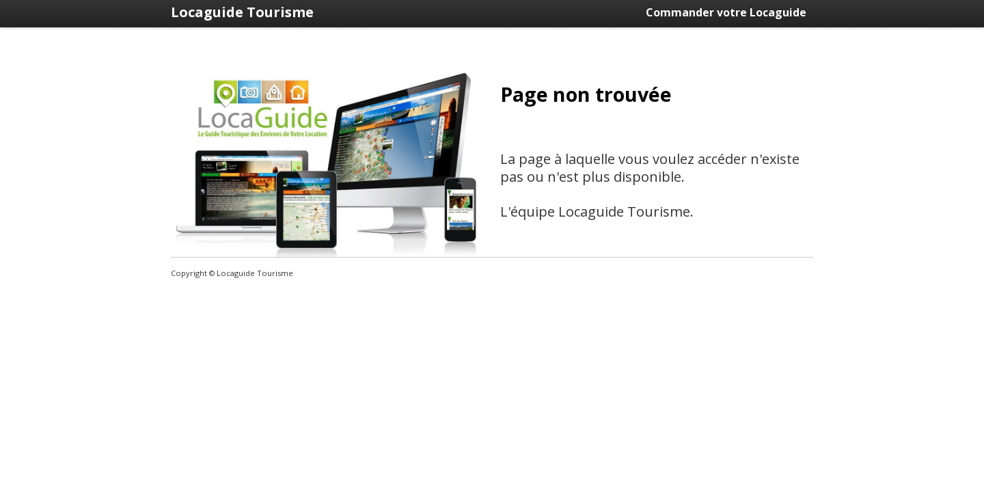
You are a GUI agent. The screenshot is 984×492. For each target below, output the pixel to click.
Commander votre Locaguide (726, 12)
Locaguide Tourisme (242, 12)
